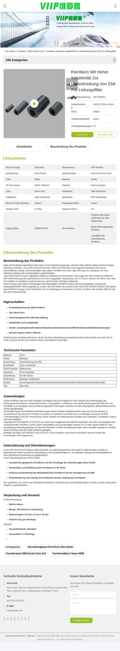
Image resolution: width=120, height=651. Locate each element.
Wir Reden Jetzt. (106, 134)
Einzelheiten (24, 146)
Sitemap (31, 636)
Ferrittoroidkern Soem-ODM (68, 553)
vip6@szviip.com (14, 610)
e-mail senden (81, 620)
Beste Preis (83, 135)
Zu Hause (10, 51)
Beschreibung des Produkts (68, 146)
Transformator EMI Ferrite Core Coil (26, 553)
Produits (21, 51)
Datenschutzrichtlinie (15, 636)
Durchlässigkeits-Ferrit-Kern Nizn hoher (50, 547)
